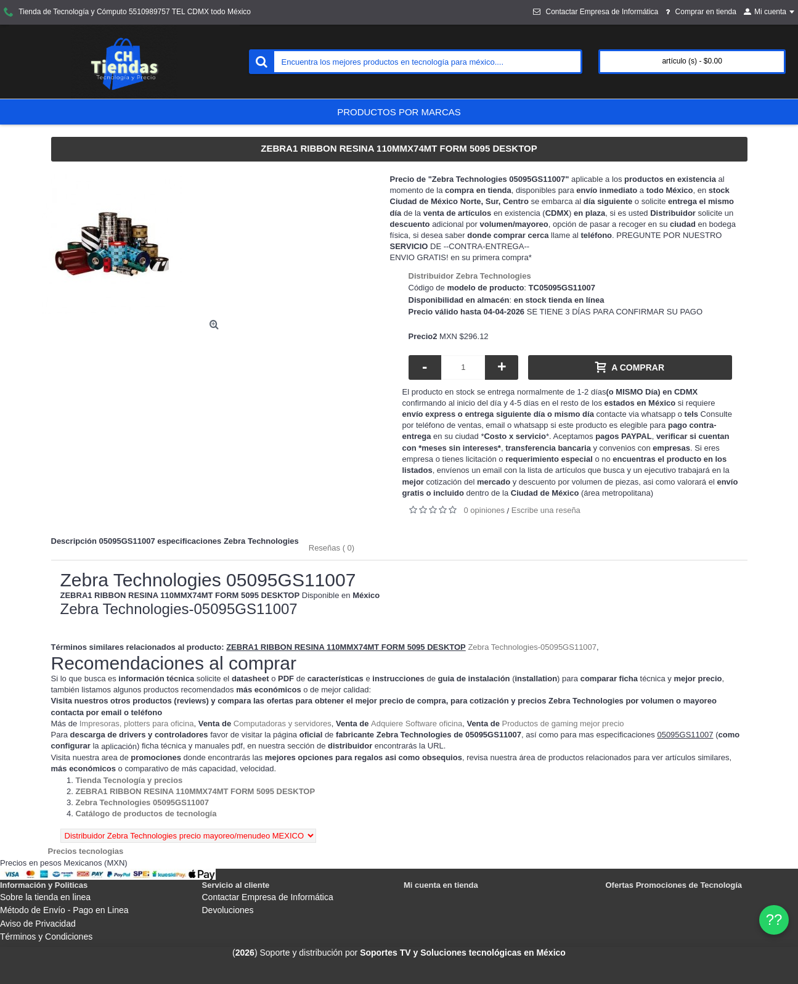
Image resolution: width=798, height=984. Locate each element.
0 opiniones (484, 510)
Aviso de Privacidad (38, 924)
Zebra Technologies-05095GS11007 (532, 647)
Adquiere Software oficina (416, 723)
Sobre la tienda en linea (45, 897)
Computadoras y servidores (283, 723)
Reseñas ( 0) (331, 547)
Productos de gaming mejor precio (563, 723)
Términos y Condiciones (46, 936)
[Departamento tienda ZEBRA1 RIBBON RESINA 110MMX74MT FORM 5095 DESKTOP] (196, 791)
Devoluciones (228, 910)
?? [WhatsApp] (774, 919)
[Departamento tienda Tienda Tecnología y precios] (129, 780)
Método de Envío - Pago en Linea (64, 910)
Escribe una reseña (545, 510)
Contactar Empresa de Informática (267, 897)
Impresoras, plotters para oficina (136, 723)
